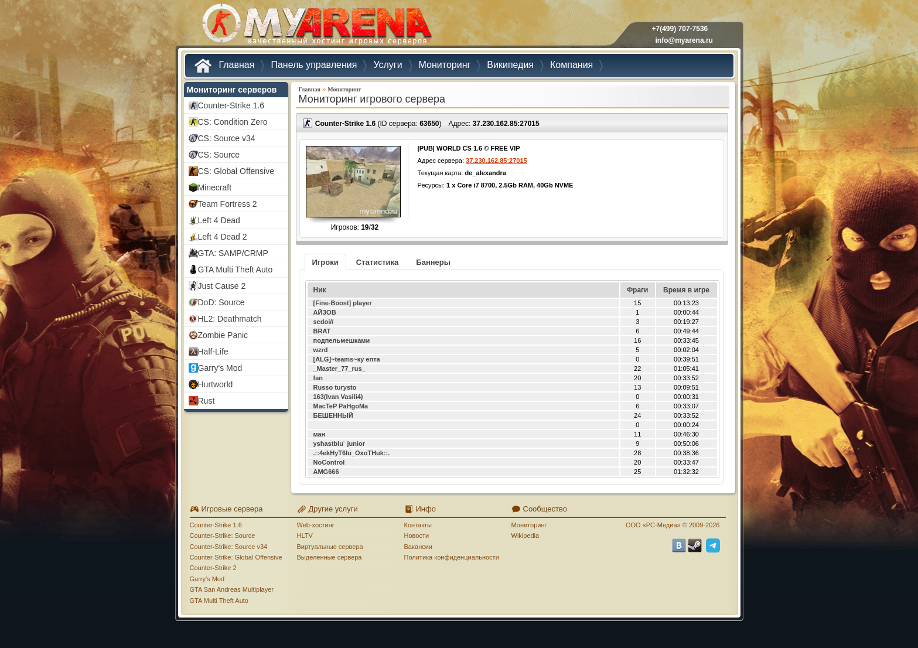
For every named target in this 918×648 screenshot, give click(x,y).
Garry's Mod (207, 578)
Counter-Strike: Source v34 (229, 546)
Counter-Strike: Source (222, 535)
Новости (416, 535)
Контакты (418, 524)
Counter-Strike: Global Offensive (236, 557)
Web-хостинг (316, 524)
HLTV (305, 535)
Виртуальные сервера (330, 546)
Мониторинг (344, 89)
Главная (309, 89)
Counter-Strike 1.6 (216, 524)
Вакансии (418, 546)
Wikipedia (525, 535)
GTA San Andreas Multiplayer (232, 589)
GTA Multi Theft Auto (219, 600)
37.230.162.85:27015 (506, 124)
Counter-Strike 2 (213, 567)
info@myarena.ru (684, 40)
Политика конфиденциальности (451, 557)
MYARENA (316, 26)
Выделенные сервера (329, 557)
